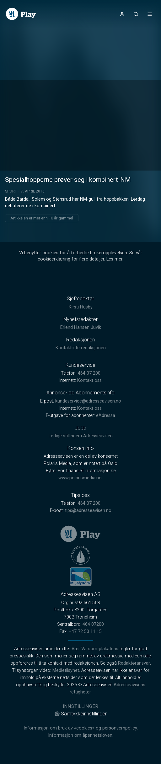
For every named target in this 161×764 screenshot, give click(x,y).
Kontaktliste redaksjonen (81, 347)
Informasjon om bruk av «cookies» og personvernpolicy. (81, 728)
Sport (11, 191)
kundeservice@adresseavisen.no (88, 401)
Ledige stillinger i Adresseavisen (81, 436)
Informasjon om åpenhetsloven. (80, 735)
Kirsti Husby (81, 307)
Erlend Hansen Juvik (80, 327)
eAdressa (105, 415)
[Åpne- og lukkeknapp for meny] (149, 14)
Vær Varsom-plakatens (95, 648)
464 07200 (93, 624)
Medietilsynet (65, 670)
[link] (21, 14)
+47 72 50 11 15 (85, 631)
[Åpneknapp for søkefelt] (136, 14)
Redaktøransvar (134, 663)
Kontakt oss (89, 380)
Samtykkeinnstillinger (81, 714)
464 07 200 (89, 373)
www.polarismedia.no (80, 478)
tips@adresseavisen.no (88, 510)
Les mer (114, 259)
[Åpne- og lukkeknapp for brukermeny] (122, 14)
